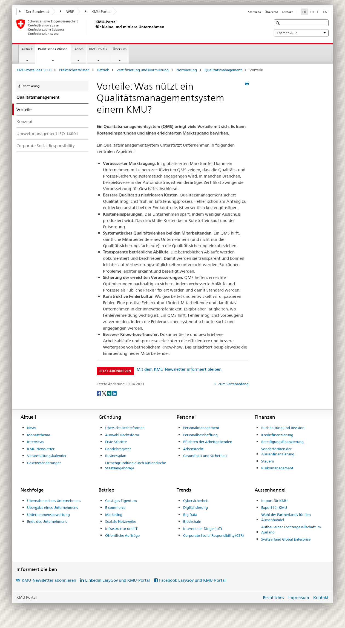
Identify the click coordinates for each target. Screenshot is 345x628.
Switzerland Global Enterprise (286, 539)
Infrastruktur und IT (121, 528)
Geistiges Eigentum (121, 500)
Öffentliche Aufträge (122, 535)
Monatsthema (38, 435)
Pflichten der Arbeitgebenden (207, 441)
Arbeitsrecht (193, 449)
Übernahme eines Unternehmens (54, 500)
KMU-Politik (98, 49)
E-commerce (115, 507)
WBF (67, 11)
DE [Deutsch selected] (304, 12)
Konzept (24, 121)
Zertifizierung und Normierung (143, 70)
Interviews (35, 441)
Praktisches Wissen (54, 51)
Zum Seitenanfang (233, 384)
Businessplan (115, 455)
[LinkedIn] (114, 393)
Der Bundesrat (34, 11)
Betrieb (103, 70)
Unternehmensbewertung (48, 514)
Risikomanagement (277, 468)
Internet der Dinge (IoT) (202, 528)
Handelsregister (118, 449)
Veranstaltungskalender (47, 455)
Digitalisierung (195, 507)
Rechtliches (273, 597)
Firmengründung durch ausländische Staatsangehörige (135, 465)
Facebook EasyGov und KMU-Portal (192, 580)
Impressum (298, 597)
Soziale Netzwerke (120, 521)
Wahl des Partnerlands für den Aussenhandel (286, 517)
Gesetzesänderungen (44, 463)
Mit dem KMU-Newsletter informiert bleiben (179, 369)
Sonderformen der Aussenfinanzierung (277, 451)
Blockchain (192, 521)
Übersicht (271, 12)
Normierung (186, 70)
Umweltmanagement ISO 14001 (47, 133)
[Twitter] (104, 393)
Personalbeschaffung (200, 435)
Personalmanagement (201, 428)
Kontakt (287, 12)
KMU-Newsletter (40, 449)
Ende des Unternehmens (47, 521)
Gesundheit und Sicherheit (205, 455)
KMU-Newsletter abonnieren (49, 580)
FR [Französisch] (312, 12)
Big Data (190, 514)
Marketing (113, 514)
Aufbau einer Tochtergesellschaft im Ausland (291, 530)
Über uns (120, 49)
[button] (278, 23)
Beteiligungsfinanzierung (282, 441)
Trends (78, 49)
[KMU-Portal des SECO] (94, 27)
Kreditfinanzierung (277, 435)
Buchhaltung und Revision (282, 428)
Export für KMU (274, 507)
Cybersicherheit (196, 500)
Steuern (267, 461)
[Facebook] (99, 393)
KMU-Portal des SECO (33, 70)
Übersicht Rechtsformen (125, 428)
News (31, 428)
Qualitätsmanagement (223, 70)
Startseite (254, 12)
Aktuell (27, 49)
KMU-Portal (98, 11)
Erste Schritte (116, 441)
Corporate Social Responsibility (45, 145)
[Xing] (109, 393)
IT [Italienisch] (318, 12)
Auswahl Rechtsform (122, 435)
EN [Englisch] (325, 12)
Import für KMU (274, 500)
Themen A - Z (301, 33)
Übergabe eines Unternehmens (52, 507)
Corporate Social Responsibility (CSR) (213, 535)
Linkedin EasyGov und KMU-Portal (117, 580)
